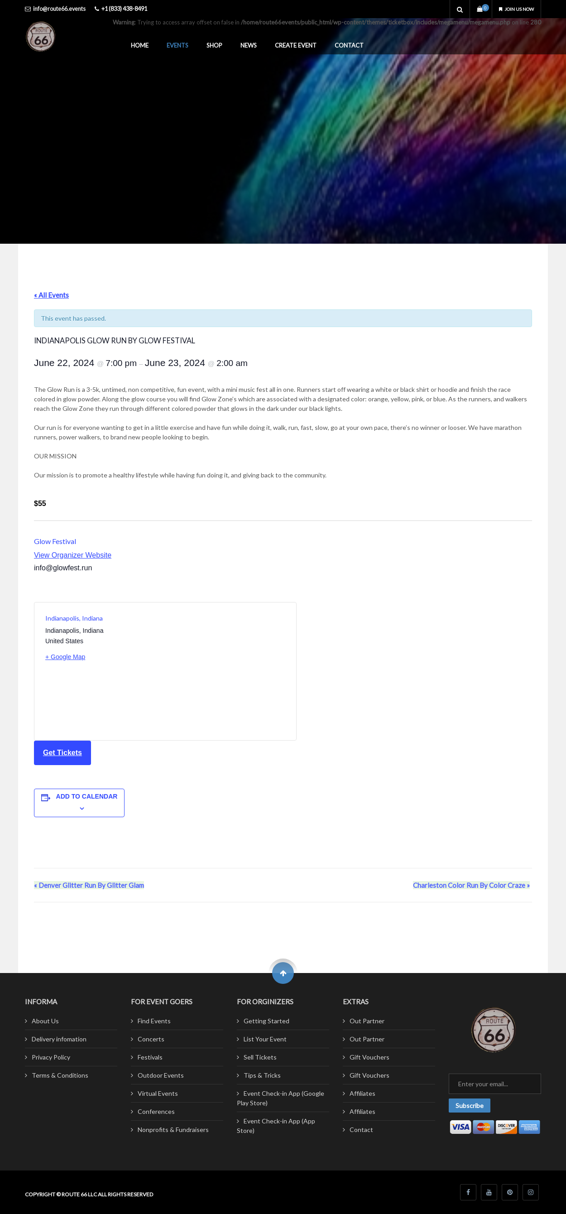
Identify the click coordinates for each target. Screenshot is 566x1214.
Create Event (296, 45)
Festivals (150, 1057)
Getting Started (266, 1021)
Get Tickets (62, 752)
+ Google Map (65, 656)
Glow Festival (55, 541)
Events (177, 45)
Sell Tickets (260, 1057)
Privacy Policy (51, 1057)
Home (140, 45)
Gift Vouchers (369, 1057)
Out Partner (367, 1021)
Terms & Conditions (60, 1075)
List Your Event (265, 1039)
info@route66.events (59, 8)
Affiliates (362, 1093)
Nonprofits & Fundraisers (173, 1129)
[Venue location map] (225, 671)
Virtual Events (158, 1093)
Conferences (156, 1111)
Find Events (154, 1021)
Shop (214, 45)
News (248, 45)
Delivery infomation (59, 1039)
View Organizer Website (72, 555)
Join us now (512, 8)
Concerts (151, 1039)
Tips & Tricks (262, 1075)
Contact (349, 45)
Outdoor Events (161, 1075)
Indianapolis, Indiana (74, 618)
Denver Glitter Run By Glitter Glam (89, 885)
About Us (45, 1021)
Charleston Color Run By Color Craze (471, 885)
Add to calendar (87, 796)
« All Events (51, 295)
